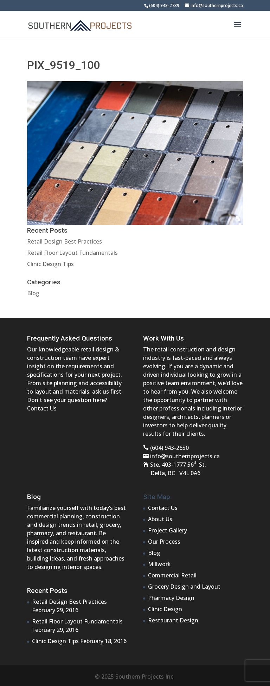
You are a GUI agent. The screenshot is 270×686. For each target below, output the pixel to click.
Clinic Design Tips (50, 264)
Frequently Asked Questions (69, 338)
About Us (160, 519)
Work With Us (163, 338)
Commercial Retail (172, 575)
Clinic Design (165, 609)
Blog (33, 293)
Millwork (159, 564)
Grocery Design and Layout (184, 586)
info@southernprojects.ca (185, 456)
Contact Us (42, 408)
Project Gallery (167, 530)
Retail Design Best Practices (64, 241)
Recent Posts (47, 591)
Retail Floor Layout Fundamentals (72, 253)
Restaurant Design (173, 620)
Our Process (164, 541)
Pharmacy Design (171, 598)
